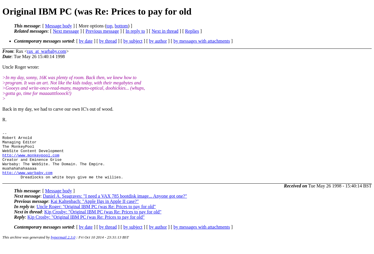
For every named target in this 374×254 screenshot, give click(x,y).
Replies (192, 31)
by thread (108, 41)
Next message (66, 31)
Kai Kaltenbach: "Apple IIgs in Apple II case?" (94, 210)
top (109, 25)
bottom (121, 25)
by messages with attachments (202, 41)
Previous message (102, 31)
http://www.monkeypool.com (30, 160)
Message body (58, 25)
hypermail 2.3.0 (63, 247)
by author (158, 41)
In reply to (135, 31)
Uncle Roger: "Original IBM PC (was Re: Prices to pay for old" (96, 216)
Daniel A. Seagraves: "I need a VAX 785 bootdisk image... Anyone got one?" (115, 205)
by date (86, 41)
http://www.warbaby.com (27, 181)
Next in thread (165, 31)
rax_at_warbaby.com (46, 51)
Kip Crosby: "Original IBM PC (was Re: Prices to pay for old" (103, 221)
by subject (132, 41)
